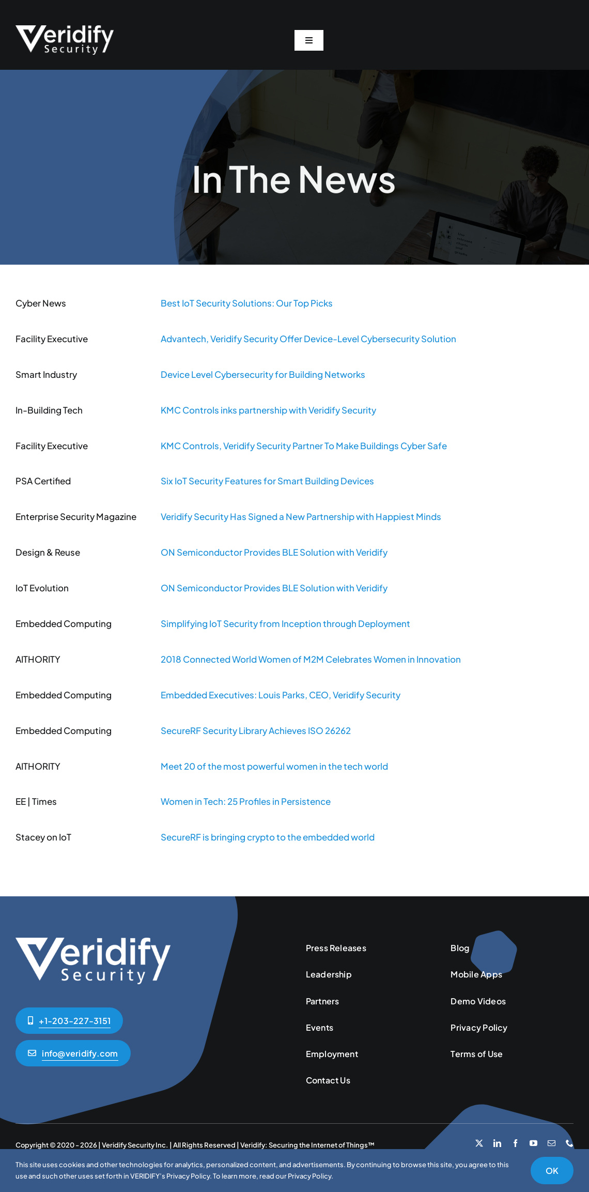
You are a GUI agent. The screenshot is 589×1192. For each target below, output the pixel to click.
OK (552, 1170)
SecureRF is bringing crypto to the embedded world (268, 837)
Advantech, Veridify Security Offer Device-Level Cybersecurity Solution (308, 338)
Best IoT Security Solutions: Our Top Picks (247, 303)
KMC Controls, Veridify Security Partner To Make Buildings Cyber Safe (304, 445)
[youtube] (533, 1143)
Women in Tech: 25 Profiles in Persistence (246, 801)
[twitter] (479, 1143)
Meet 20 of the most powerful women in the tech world (274, 766)
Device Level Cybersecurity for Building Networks (263, 374)
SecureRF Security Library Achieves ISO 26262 (256, 730)
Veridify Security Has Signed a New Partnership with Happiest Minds (301, 516)
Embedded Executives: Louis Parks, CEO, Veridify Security (280, 694)
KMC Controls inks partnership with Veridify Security (268, 410)
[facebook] (515, 1143)
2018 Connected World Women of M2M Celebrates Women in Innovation (311, 659)
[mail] (551, 1143)
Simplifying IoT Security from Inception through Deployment (285, 623)
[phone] (570, 1143)
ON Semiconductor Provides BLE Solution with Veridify (274, 552)
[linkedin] (497, 1143)
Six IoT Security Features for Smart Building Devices (267, 480)
